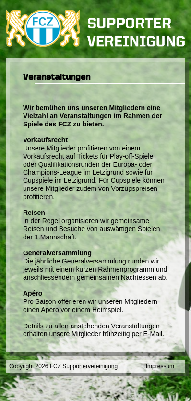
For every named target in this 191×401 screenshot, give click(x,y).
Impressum (160, 366)
